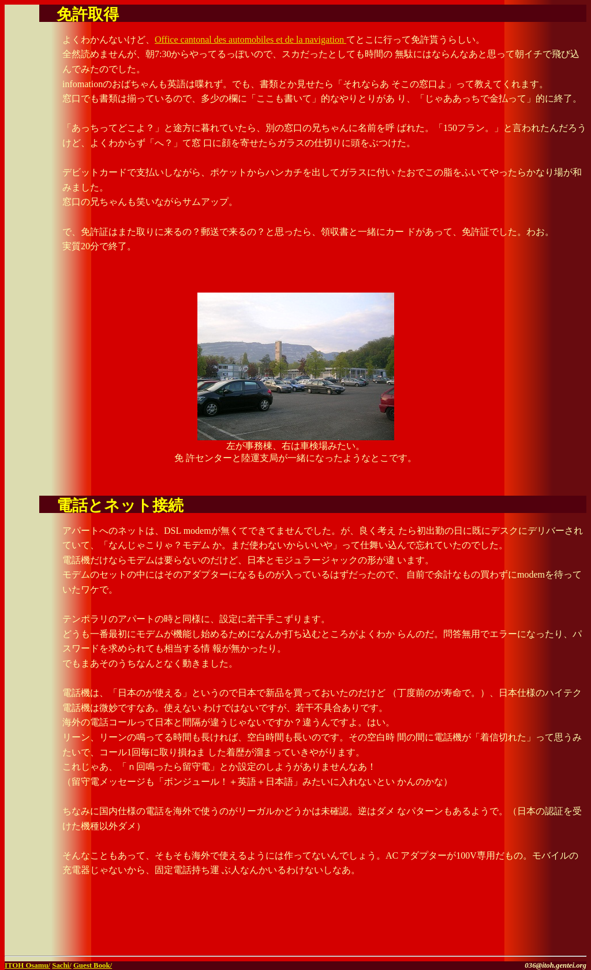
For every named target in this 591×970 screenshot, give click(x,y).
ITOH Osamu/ (27, 965)
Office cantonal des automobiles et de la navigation (250, 39)
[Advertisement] (451, 933)
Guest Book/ (92, 965)
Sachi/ (61, 965)
